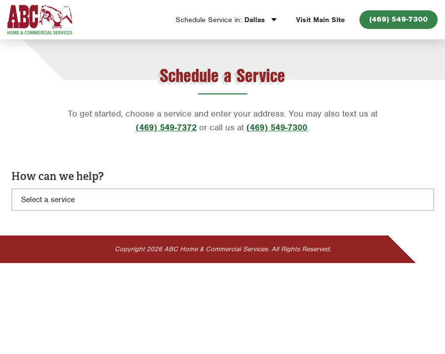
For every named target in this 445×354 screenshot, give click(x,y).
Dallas (221, 19)
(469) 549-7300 (398, 19)
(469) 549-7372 (166, 127)
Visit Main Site (320, 19)
